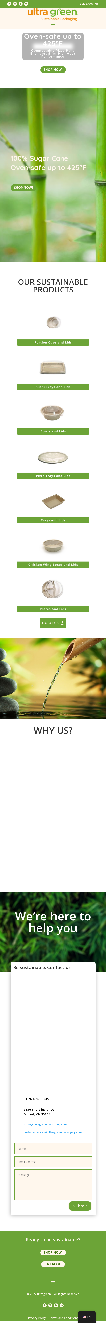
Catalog (53, 1266)
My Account (90, 4)
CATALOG (50, 625)
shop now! (53, 71)
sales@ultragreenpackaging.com (45, 1126)
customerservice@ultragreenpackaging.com (53, 1134)
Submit (80, 1208)
